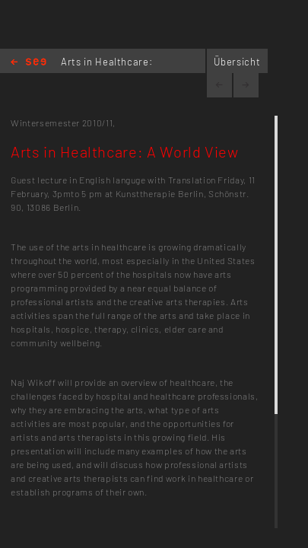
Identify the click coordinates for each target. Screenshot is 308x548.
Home (28, 63)
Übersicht (237, 62)
